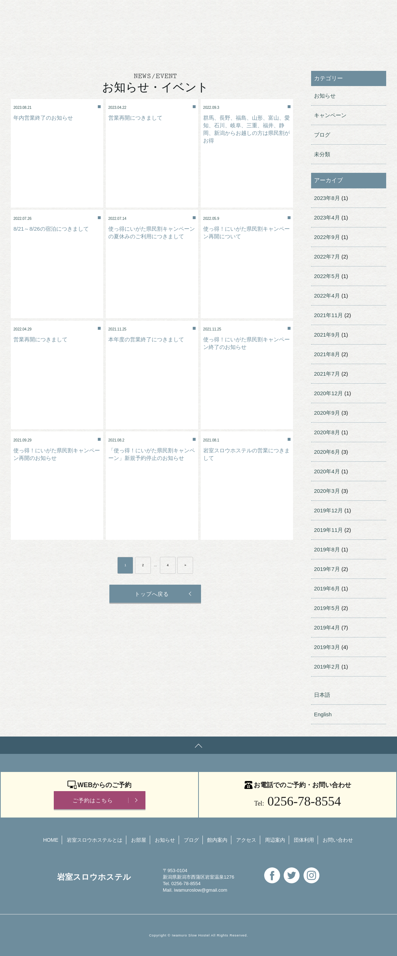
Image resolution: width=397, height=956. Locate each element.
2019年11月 (328, 530)
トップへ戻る (151, 594)
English (257, 12)
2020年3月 (327, 491)
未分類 (322, 154)
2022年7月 (327, 256)
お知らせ (325, 96)
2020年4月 (327, 471)
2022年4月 (327, 296)
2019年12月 (328, 510)
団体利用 (167, 12)
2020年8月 (327, 432)
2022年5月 (327, 276)
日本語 (322, 695)
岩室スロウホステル (41, 11)
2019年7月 (327, 569)
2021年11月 (328, 315)
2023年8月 (327, 198)
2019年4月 (327, 627)
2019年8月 (327, 549)
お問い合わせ (213, 12)
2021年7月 (327, 374)
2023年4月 (327, 217)
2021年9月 (327, 335)
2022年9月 (327, 237)
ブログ (322, 135)
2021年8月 (327, 354)
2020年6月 (327, 452)
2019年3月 (327, 647)
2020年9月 (327, 413)
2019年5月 (327, 608)
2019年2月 (327, 666)
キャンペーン (330, 115)
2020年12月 (328, 393)
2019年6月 (327, 588)
